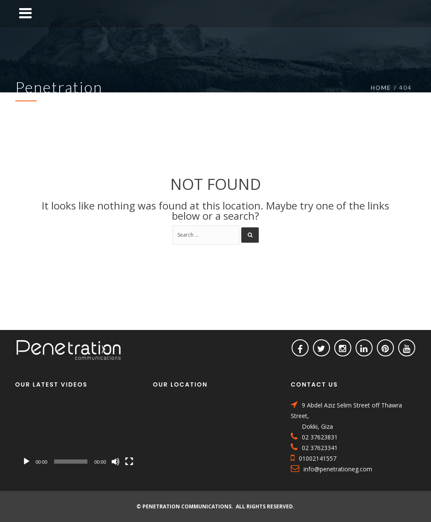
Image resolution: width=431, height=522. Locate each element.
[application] (77, 435)
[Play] (26, 461)
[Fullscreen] (129, 461)
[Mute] (115, 461)
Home (381, 87)
